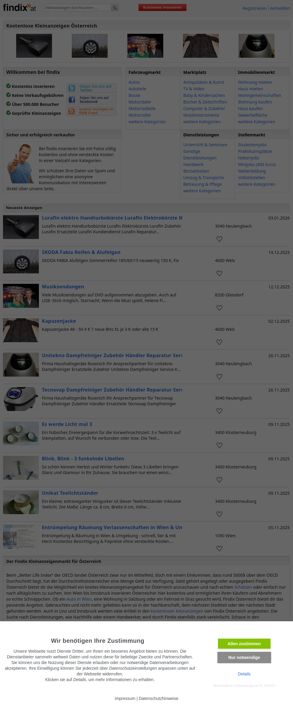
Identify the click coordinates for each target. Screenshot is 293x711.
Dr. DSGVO (267, 685)
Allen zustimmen (244, 643)
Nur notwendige (244, 657)
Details (244, 674)
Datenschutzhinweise (158, 698)
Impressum (125, 698)
